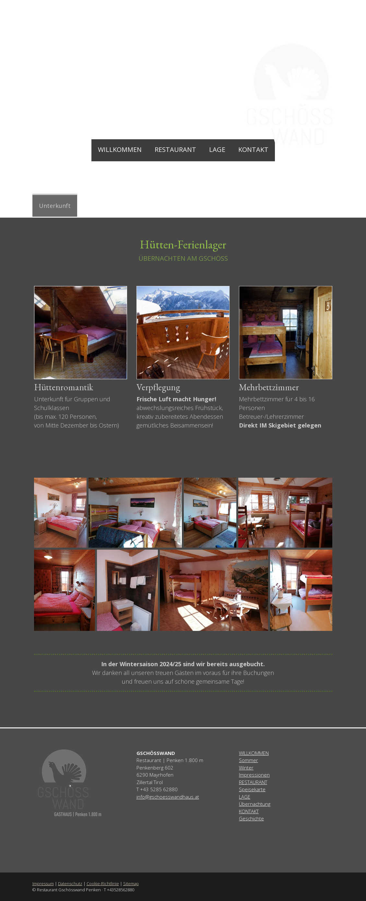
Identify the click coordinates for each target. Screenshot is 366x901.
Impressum (43, 883)
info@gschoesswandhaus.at (167, 796)
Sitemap (131, 883)
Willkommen (120, 149)
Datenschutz (70, 883)
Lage (217, 149)
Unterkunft (55, 206)
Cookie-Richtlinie (103, 883)
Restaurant (175, 149)
